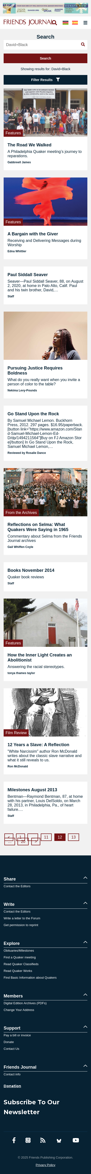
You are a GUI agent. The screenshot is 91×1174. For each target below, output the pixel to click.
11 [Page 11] (46, 837)
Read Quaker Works (18, 971)
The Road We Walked (29, 145)
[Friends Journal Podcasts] (28, 1140)
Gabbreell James (19, 162)
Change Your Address (19, 1010)
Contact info (12, 1074)
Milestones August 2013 (32, 789)
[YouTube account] (76, 1140)
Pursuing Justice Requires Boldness (35, 370)
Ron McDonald (18, 766)
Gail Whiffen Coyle (20, 547)
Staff (11, 296)
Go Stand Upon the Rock (33, 413)
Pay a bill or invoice (17, 1035)
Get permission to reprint (21, 925)
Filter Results (45, 80)
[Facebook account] (14, 1140)
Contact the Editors (17, 886)
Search (45, 58)
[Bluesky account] (59, 1140)
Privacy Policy (45, 1165)
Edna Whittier (17, 251)
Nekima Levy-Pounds (22, 390)
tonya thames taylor (21, 673)
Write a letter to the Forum (22, 918)
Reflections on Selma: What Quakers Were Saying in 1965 (38, 527)
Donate (9, 1042)
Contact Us (11, 1049)
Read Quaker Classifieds (21, 964)
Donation (12, 1086)
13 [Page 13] (73, 837)
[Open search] (54, 22)
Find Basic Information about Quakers (30, 977)
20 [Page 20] (23, 842)
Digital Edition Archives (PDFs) (25, 1003)
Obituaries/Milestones (19, 950)
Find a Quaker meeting (20, 957)
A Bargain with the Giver (33, 234)
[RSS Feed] (42, 1140)
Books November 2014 (31, 570)
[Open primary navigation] (84, 22)
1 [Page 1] (20, 837)
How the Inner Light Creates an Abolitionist (40, 657)
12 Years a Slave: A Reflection (38, 744)
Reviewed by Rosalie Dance (27, 453)
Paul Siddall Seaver (28, 274)
